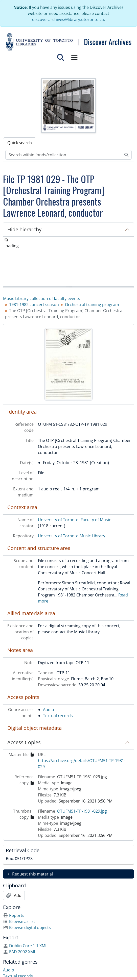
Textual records (58, 715)
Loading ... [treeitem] (13, 245)
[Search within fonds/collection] (63, 155)
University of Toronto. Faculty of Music (74, 519)
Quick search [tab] (19, 142)
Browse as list (19, 921)
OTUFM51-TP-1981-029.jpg (82, 811)
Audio (48, 709)
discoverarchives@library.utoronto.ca (68, 19)
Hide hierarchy (24, 229)
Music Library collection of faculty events (41, 298)
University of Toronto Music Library (71, 536)
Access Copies (24, 742)
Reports (13, 915)
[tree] (68, 262)
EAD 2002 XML (19, 952)
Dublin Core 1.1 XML (25, 945)
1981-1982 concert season (34, 304)
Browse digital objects (27, 927)
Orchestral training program (92, 304)
